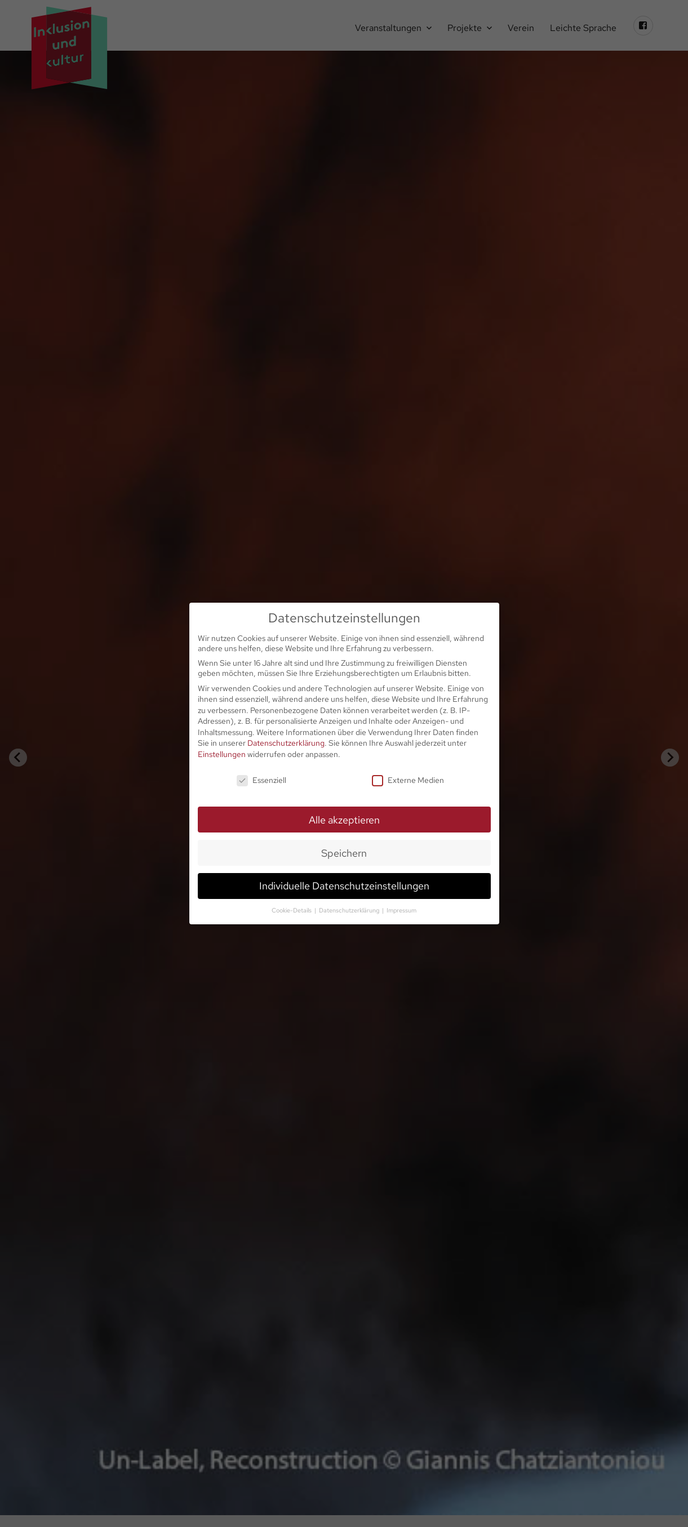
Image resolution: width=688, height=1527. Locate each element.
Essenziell (261, 780)
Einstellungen (222, 754)
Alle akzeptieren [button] (344, 819)
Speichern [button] (344, 853)
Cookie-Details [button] (292, 910)
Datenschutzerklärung (286, 743)
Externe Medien (408, 780)
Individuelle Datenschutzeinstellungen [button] (344, 885)
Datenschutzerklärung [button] (350, 910)
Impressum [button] (401, 910)
